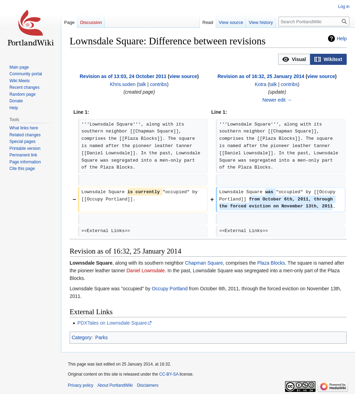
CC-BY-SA (168, 374)
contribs (158, 84)
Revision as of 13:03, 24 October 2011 (123, 76)
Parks (101, 337)
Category (81, 337)
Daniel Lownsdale (145, 270)
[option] (294, 59)
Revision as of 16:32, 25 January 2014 (261, 76)
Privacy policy (80, 385)
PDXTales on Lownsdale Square (112, 323)
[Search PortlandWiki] (313, 21)
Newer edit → (277, 100)
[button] (294, 59)
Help (342, 38)
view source (183, 76)
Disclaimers (147, 385)
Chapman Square (204, 263)
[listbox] (312, 59)
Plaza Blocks (271, 263)
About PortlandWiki (115, 385)
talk (142, 84)
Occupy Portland (170, 288)
